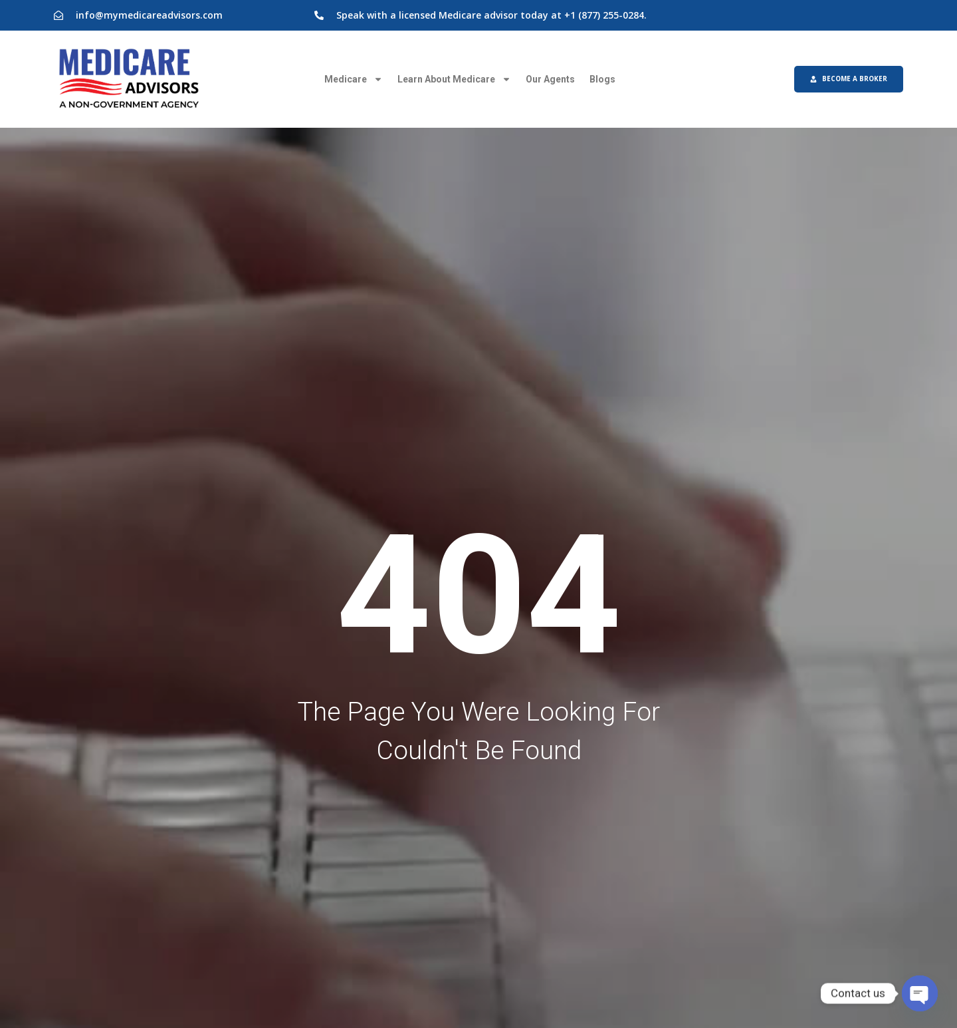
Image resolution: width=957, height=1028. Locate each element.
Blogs (602, 79)
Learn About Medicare (454, 79)
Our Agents (550, 79)
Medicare (353, 79)
